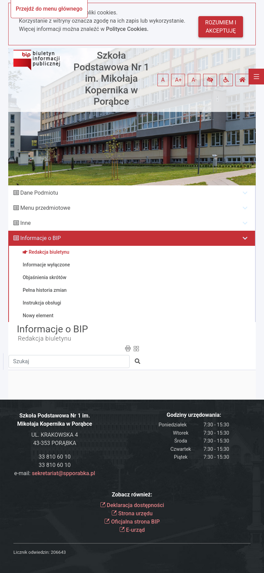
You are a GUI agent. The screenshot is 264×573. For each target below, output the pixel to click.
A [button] (163, 80)
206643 (58, 552)
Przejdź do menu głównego (49, 8)
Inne (25, 223)
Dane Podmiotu (39, 193)
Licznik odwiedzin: (31, 552)
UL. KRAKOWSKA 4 (54, 435)
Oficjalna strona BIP (132, 521)
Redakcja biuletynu (44, 338)
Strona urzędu (132, 513)
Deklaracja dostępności (132, 505)
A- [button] (194, 80)
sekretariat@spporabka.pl (63, 473)
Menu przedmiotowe (45, 208)
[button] (210, 80)
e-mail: (54, 473)
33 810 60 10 (55, 457)
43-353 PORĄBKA (54, 443)
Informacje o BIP (40, 238)
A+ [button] (178, 80)
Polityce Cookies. (127, 29)
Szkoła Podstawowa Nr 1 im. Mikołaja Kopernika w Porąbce (111, 78)
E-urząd (132, 530)
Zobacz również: (132, 494)
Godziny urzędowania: (194, 415)
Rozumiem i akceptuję (220, 26)
